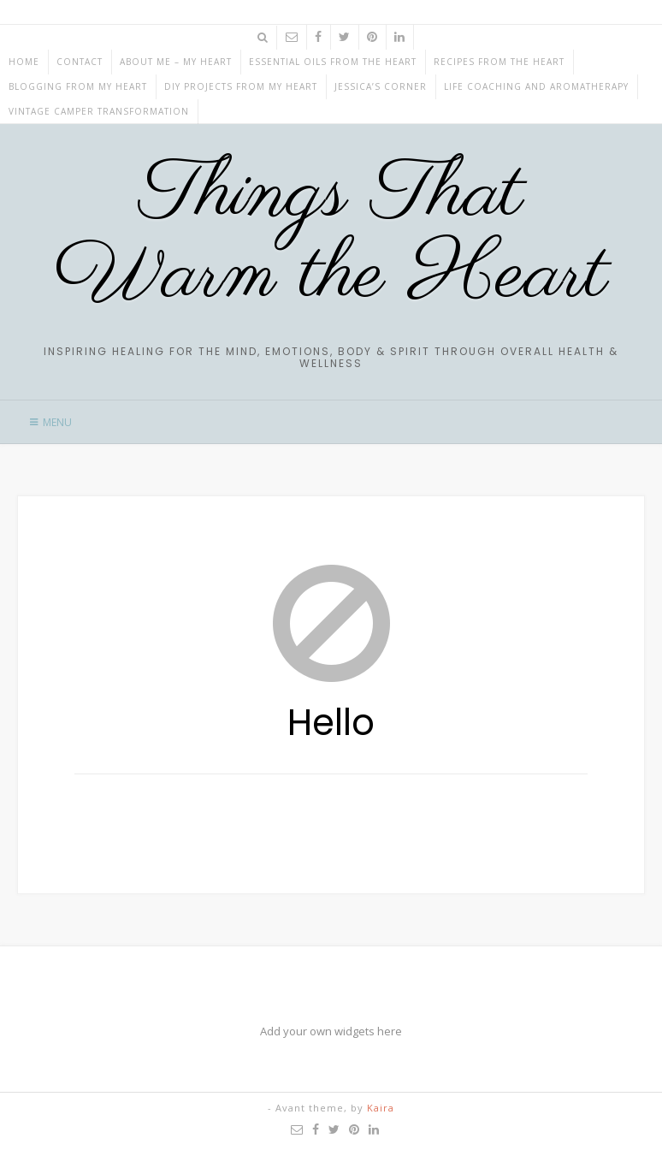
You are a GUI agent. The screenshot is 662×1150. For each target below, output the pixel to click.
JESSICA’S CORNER (380, 86)
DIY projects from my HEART (240, 86)
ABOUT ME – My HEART (176, 62)
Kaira (380, 1107)
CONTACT (79, 62)
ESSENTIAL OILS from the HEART (333, 62)
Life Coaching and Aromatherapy (536, 86)
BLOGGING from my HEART (78, 86)
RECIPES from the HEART (499, 62)
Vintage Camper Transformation (99, 111)
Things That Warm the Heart (331, 235)
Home (24, 62)
